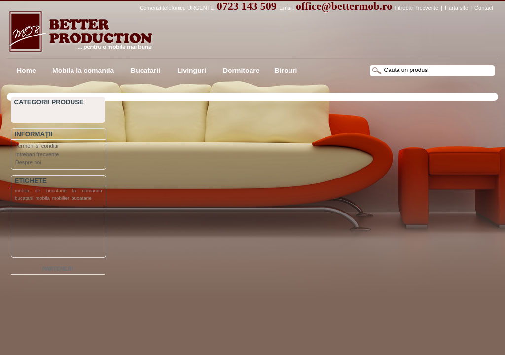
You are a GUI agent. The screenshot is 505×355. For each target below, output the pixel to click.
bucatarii (24, 198)
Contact (483, 8)
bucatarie (82, 198)
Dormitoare (240, 70)
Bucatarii (144, 70)
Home (26, 70)
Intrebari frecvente (416, 8)
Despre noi (28, 162)
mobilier (61, 198)
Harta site (456, 8)
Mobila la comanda (83, 70)
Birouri (286, 70)
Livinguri (190, 70)
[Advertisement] (50, 231)
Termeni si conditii (36, 146)
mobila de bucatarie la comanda (58, 190)
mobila (43, 198)
